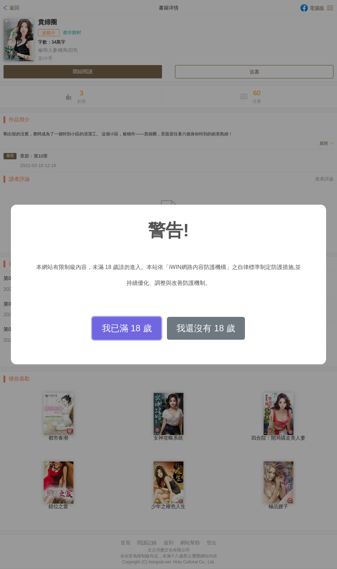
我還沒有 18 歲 (205, 328)
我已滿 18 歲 (127, 328)
